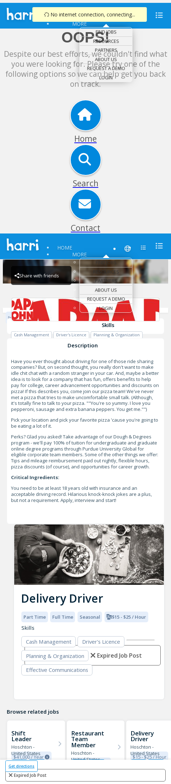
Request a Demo (106, 68)
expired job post (30, 775)
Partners (106, 50)
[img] (89, 554)
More (79, 23)
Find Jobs (106, 32)
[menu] (157, 15)
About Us (106, 59)
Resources (106, 41)
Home (64, 247)
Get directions (21, 766)
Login (106, 77)
